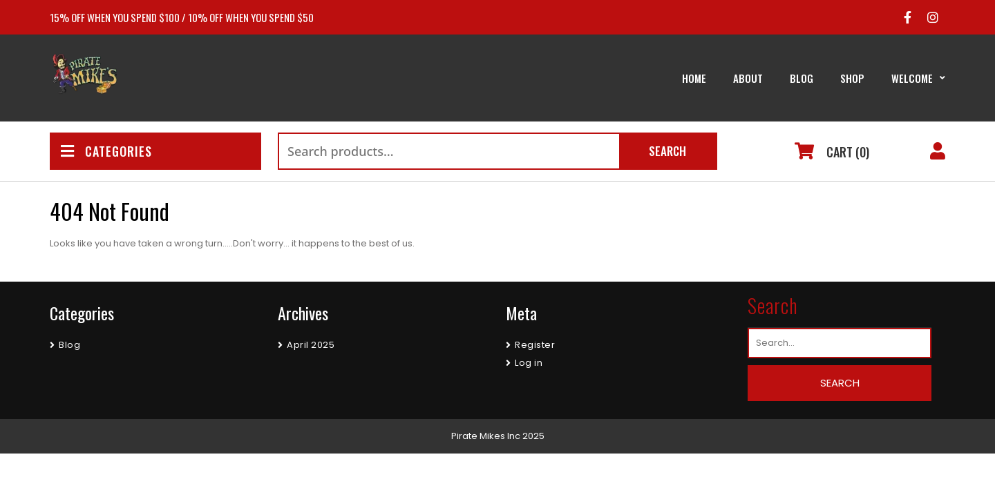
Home (694, 78)
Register (535, 344)
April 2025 (310, 344)
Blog (801, 78)
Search (667, 150)
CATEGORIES (106, 151)
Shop (852, 78)
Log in (528, 362)
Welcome (912, 78)
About (748, 78)
